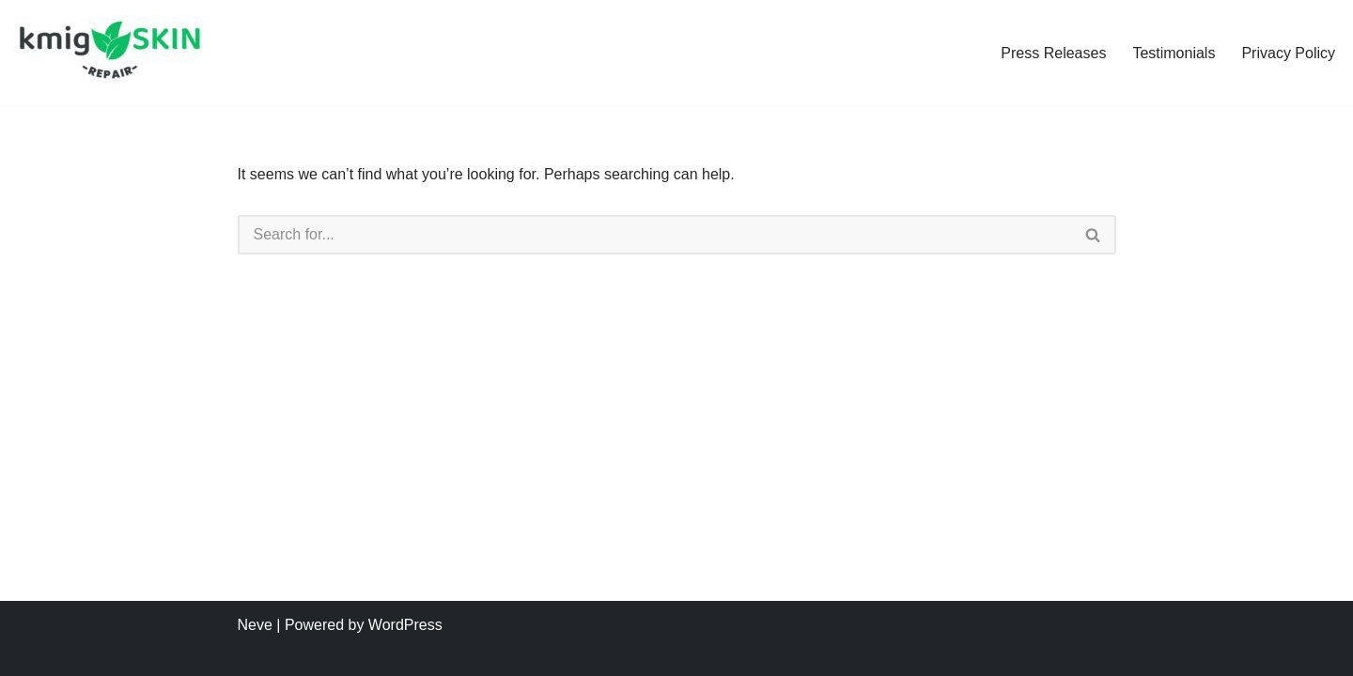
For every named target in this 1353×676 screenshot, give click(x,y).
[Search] (654, 234)
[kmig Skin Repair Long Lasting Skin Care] (112, 52)
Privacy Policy (1288, 53)
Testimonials (1173, 53)
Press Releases (1053, 53)
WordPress (405, 625)
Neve (255, 625)
